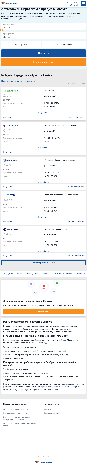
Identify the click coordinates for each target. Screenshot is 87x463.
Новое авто (46, 273)
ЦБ (67, 2)
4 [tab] (46, 456)
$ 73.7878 (74, 2)
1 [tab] (38, 456)
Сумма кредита (9, 24)
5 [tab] (48, 456)
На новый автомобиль (53, 413)
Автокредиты (7, 273)
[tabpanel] (22, 415)
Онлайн (20, 273)
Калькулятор (32, 273)
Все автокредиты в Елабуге (43, 263)
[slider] (1, 30)
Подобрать (43, 53)
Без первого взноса (63, 273)
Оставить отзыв (43, 312)
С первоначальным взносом (15, 413)
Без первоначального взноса (15, 409)
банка (63, 340)
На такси (47, 409)
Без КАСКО (80, 273)
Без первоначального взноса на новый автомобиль (19, 424)
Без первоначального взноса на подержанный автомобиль (16, 418)
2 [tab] (41, 456)
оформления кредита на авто (54, 386)
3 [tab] (43, 456)
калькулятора (77, 383)
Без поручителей (64, 44)
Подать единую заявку (43, 62)
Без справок (21, 44)
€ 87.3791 (74, 5)
